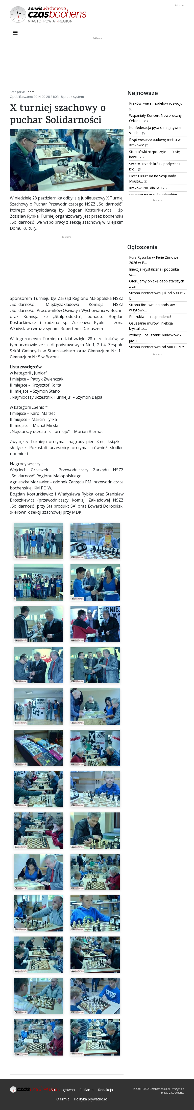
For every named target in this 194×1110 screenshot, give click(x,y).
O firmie (62, 1099)
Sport (30, 92)
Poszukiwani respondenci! (150, 316)
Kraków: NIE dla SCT (146, 188)
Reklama (86, 1089)
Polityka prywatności (91, 1099)
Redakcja (105, 1089)
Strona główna (63, 1089)
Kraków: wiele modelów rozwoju (155, 103)
